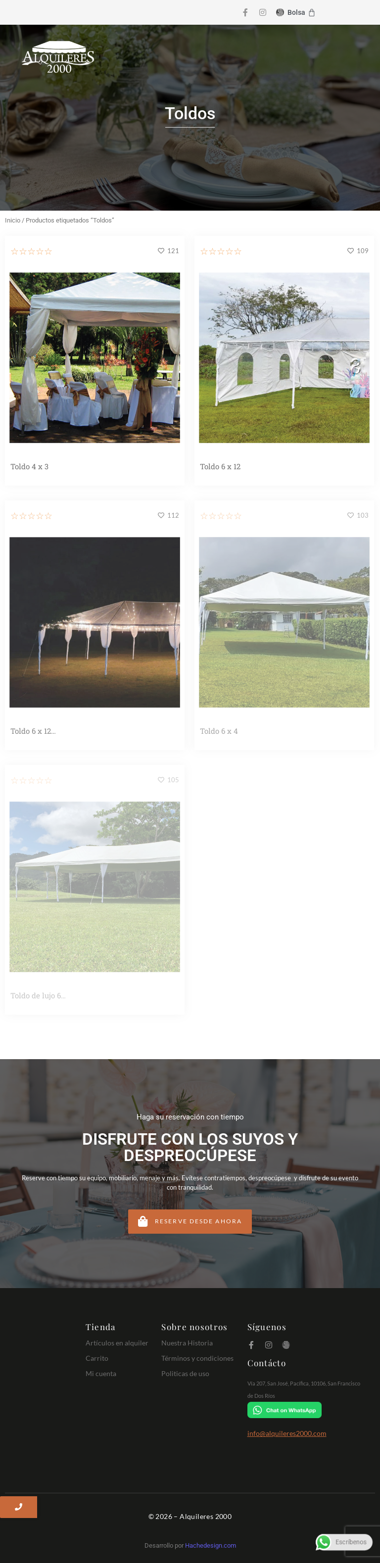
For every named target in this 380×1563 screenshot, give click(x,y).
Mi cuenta (101, 1373)
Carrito (97, 1358)
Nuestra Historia (187, 1343)
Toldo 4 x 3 (29, 466)
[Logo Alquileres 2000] (58, 57)
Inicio (12, 220)
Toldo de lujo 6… (38, 995)
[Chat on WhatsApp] (303, 1410)
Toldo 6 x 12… (33, 731)
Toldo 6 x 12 (220, 466)
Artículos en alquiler (117, 1343)
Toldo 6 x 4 (219, 731)
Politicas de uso (185, 1373)
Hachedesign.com (210, 1545)
